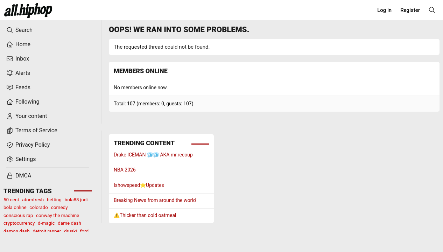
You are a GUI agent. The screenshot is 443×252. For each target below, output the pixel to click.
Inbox (17, 58)
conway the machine (57, 215)
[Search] (432, 10)
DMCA (18, 175)
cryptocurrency (19, 223)
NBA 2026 (125, 170)
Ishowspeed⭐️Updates (139, 185)
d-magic (46, 223)
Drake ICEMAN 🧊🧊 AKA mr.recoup (153, 155)
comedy (59, 207)
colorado (38, 207)
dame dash (69, 223)
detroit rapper (47, 231)
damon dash (16, 231)
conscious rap (18, 215)
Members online (141, 71)
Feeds (18, 87)
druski (70, 231)
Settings (21, 159)
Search (19, 30)
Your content (26, 116)
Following (22, 101)
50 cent (11, 199)
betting (54, 199)
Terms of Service (31, 130)
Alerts (18, 73)
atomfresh (33, 199)
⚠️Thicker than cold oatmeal (145, 215)
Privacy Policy (28, 144)
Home (18, 44)
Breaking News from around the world (155, 200)
